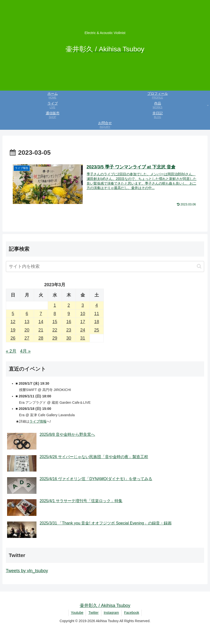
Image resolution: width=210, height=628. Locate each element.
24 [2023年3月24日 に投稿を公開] (82, 330)
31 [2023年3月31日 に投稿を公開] (82, 338)
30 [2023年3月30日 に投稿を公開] (68, 338)
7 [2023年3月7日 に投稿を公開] (41, 313)
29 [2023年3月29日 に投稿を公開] (54, 338)
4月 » (25, 351)
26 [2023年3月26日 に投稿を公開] (13, 338)
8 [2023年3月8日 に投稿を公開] (55, 313)
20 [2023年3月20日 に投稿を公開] (26, 330)
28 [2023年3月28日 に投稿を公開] (40, 338)
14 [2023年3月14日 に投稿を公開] (40, 321)
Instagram (111, 613)
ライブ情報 (38, 421)
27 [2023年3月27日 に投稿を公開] (26, 338)
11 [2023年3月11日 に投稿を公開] (96, 313)
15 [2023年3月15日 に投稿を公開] (54, 321)
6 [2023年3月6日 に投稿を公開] (27, 313)
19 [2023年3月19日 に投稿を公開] (13, 330)
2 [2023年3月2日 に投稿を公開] (69, 305)
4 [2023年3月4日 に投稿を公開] (96, 305)
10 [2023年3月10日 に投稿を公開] (82, 313)
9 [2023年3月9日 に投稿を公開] (69, 313)
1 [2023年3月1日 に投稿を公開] (55, 305)
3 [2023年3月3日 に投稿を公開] (83, 305)
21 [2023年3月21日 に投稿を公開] (40, 330)
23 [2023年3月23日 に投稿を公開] (68, 330)
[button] (199, 266)
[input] (105, 266)
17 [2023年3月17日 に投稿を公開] (82, 321)
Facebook (131, 613)
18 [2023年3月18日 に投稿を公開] (96, 321)
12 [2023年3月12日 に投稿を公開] (13, 321)
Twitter (93, 613)
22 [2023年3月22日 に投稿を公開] (54, 330)
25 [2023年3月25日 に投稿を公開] (96, 330)
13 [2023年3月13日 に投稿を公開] (26, 321)
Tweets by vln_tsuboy (27, 570)
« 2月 (11, 351)
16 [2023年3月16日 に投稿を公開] (68, 321)
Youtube (77, 613)
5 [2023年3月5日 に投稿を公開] (13, 313)
